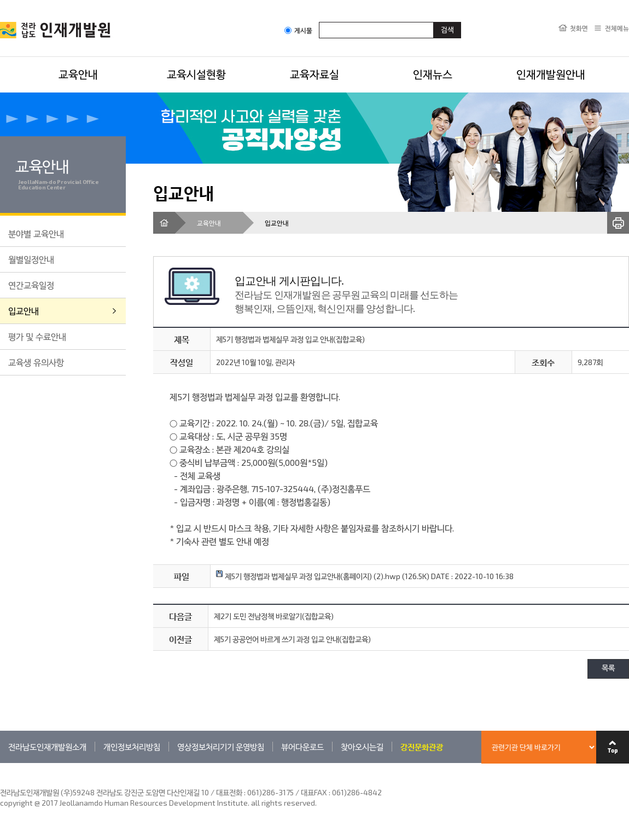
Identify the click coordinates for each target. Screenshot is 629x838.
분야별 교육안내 (36, 233)
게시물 (298, 30)
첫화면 (579, 28)
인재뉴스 (432, 73)
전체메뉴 (617, 28)
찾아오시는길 (362, 747)
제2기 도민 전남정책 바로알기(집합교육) (274, 616)
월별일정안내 (31, 259)
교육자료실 (314, 73)
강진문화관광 (421, 747)
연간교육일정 (31, 285)
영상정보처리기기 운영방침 (220, 747)
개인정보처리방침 (131, 747)
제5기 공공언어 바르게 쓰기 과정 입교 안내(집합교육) (292, 639)
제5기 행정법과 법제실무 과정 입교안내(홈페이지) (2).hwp (308, 576)
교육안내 (78, 73)
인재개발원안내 (550, 73)
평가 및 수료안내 (37, 336)
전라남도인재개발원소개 (47, 747)
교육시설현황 (196, 73)
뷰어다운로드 (302, 747)
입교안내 (23, 310)
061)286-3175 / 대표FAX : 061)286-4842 (314, 792)
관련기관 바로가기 (0, 762)
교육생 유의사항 (36, 362)
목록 (608, 668)
